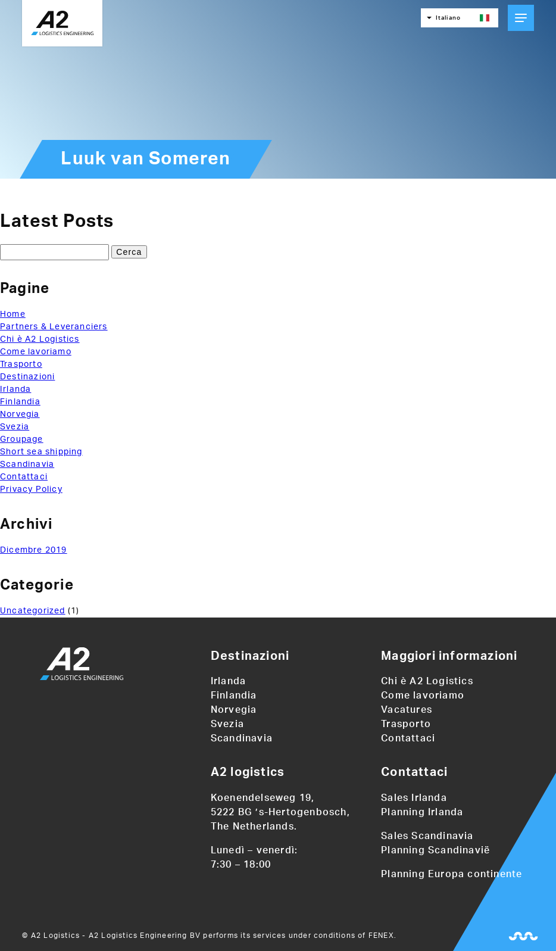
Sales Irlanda (414, 798)
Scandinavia (27, 464)
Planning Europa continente (451, 874)
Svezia (14, 427)
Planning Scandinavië (435, 850)
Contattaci (24, 477)
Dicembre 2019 (33, 550)
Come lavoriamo (35, 352)
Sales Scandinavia (427, 836)
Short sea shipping (41, 452)
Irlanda (15, 389)
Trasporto (21, 364)
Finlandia (20, 402)
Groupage (21, 439)
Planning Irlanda (422, 812)
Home (13, 314)
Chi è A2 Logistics (40, 339)
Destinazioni (27, 377)
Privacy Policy (31, 489)
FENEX (381, 935)
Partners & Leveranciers (54, 327)
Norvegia (20, 414)
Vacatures (406, 710)
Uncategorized (32, 611)
